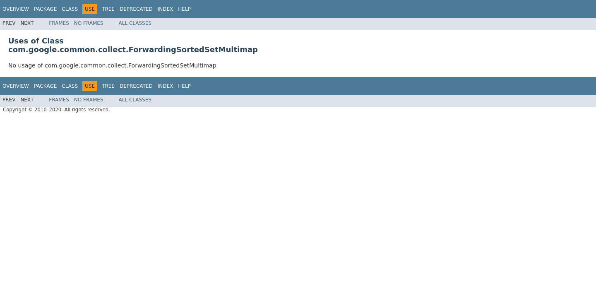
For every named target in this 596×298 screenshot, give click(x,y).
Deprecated (136, 9)
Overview (15, 9)
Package (45, 9)
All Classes (135, 23)
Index (165, 9)
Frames (59, 23)
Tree (108, 9)
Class (70, 9)
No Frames (88, 23)
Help (184, 9)
